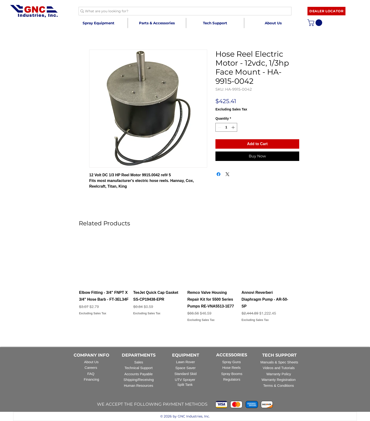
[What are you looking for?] (183, 11)
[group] (185, 282)
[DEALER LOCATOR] (326, 11)
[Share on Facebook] (218, 174)
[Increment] (233, 127)
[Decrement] (219, 127)
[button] (157, 23)
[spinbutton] (226, 127)
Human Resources (138, 385)
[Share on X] (227, 174)
